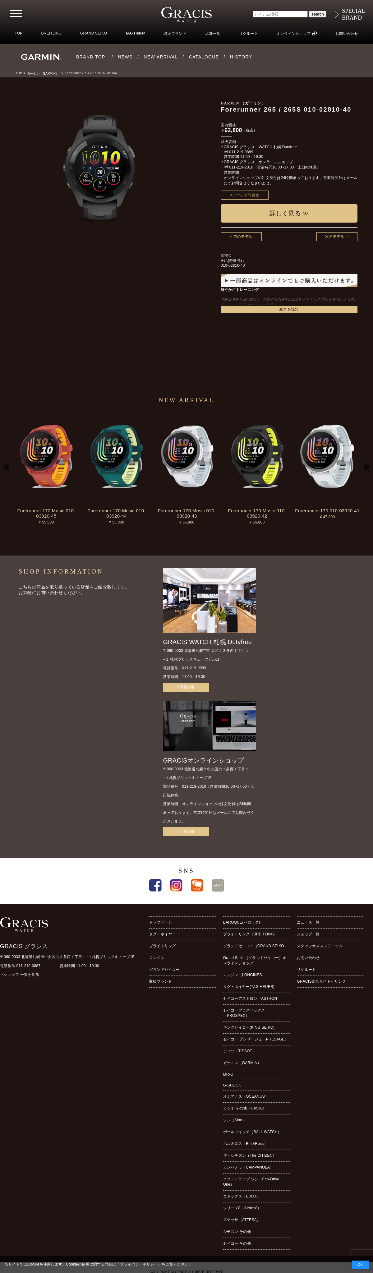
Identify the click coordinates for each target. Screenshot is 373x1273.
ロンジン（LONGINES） (244, 975)
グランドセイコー (164, 969)
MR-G (228, 1074)
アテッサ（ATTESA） (242, 1220)
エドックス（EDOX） (242, 1196)
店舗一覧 (212, 33)
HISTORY (241, 56)
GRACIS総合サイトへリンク (321, 981)
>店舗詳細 (186, 687)
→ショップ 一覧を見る (19, 974)
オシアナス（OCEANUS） (246, 1096)
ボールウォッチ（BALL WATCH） (252, 1132)
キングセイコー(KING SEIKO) (249, 1027)
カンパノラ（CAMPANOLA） (248, 1167)
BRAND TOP (90, 56)
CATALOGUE (204, 56)
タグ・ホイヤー (162, 934)
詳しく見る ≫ (289, 213)
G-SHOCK (232, 1085)
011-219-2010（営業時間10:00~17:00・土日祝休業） (274, 167)
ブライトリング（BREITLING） (250, 934)
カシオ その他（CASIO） (245, 1108)
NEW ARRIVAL (161, 56)
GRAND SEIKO (93, 33)
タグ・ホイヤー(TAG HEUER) (248, 987)
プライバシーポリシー (139, 1264)
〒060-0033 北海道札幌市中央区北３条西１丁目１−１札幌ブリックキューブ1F (67, 957)
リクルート (248, 33)
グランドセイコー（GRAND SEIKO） (255, 946)
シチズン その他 (237, 1231)
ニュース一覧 (308, 922)
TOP (18, 33)
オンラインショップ (294, 33)
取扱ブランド (174, 33)
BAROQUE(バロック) (241, 922)
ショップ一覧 (308, 934)
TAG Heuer (135, 33)
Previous (6, 467)
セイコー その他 (237, 1243)
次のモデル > (337, 236)
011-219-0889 (241, 152)
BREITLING (51, 33)
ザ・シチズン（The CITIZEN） (249, 1155)
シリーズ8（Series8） (242, 1208)
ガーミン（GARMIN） (43, 73)
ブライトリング (162, 946)
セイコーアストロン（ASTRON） (252, 998)
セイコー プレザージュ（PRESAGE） (255, 1039)
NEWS (125, 56)
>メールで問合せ (244, 195)
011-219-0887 (28, 966)
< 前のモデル (241, 236)
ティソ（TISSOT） (239, 1051)
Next (366, 467)
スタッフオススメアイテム (320, 946)
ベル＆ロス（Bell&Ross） (245, 1144)
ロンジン (156, 958)
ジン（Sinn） (234, 1120)
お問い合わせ (346, 33)
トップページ (160, 922)
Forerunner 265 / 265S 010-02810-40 (91, 73)
